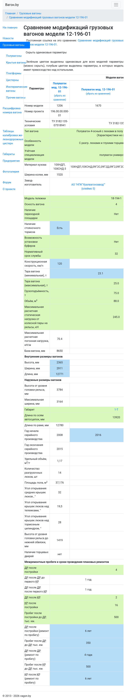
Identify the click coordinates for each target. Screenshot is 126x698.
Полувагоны (14, 55)
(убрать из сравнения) (98, 93)
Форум (7, 182)
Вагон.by (12, 5)
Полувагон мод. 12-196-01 (59, 87)
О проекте (9, 189)
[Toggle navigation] (116, 4)
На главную (10, 27)
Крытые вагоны (16, 62)
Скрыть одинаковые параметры (46, 52)
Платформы (13, 73)
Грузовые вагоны (14, 45)
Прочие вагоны (15, 97)
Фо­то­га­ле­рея (11, 171)
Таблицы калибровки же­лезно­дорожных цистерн (13, 137)
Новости (8, 38)
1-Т (116, 409)
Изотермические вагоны (16, 88)
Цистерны (12, 80)
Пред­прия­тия (11, 160)
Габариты (9, 154)
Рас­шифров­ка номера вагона (12, 110)
